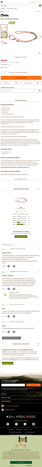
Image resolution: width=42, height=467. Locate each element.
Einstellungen (29, 465)
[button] (10, 36)
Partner (11, 451)
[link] (32, 2)
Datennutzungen (11, 453)
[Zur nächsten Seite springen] (35, 11)
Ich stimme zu (21, 462)
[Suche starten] (40, 5)
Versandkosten (16, 62)
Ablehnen (12, 465)
